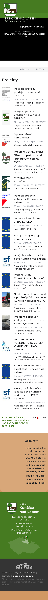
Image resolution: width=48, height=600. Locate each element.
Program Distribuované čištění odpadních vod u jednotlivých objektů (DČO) (29, 172)
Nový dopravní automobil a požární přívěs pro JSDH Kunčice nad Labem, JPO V (27, 311)
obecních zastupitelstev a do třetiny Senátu (35, 468)
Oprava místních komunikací (28, 145)
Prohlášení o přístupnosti (24, 530)
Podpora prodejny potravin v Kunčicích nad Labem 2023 (29, 199)
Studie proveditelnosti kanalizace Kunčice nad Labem (29, 369)
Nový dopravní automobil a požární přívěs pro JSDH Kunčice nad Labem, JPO (30, 297)
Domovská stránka (26, 69)
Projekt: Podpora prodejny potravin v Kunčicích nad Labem (27, 128)
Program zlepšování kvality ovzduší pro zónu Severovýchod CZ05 (29, 320)
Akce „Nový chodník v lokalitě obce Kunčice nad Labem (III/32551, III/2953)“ (29, 409)
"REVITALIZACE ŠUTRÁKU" (27, 189)
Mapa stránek (24, 533)
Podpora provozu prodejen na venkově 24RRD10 (27, 115)
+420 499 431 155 (24, 523)
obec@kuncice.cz (24, 526)
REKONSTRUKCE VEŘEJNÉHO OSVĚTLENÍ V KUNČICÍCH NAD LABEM (29, 360)
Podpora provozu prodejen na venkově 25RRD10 (27, 92)
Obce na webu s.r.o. (23, 576)
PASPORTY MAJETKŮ (25, 229)
